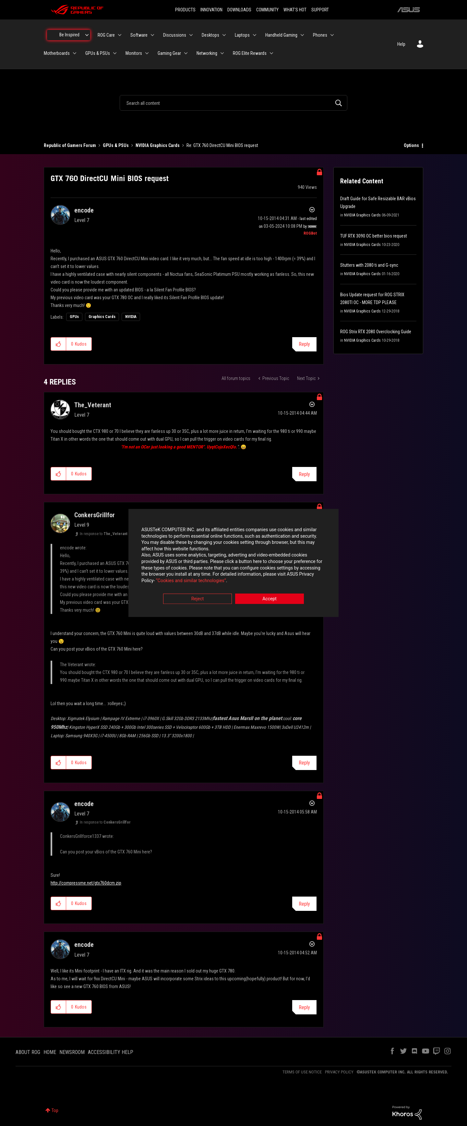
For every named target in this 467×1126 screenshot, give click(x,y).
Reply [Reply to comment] (304, 474)
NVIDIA (131, 316)
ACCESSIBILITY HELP (110, 1052)
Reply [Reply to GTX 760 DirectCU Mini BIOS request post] (304, 344)
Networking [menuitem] (207, 53)
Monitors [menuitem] (134, 53)
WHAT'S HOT (294, 9)
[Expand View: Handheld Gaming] (302, 35)
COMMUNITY (267, 9)
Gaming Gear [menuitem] (169, 53)
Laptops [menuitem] (242, 35)
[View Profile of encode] (84, 210)
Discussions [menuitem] (174, 35)
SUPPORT (320, 9)
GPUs (74, 316)
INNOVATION (211, 9)
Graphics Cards (102, 316)
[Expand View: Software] (152, 35)
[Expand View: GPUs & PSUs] (115, 53)
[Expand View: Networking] (222, 53)
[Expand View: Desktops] (224, 35)
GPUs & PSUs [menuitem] (97, 53)
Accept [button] (269, 599)
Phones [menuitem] (320, 35)
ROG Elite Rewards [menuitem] (250, 53)
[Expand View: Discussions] (191, 35)
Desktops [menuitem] (210, 35)
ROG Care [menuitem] (106, 35)
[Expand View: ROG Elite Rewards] (271, 53)
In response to (103, 534)
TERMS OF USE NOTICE (302, 1072)
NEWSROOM (72, 1052)
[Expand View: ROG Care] (119, 35)
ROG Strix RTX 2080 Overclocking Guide (375, 331)
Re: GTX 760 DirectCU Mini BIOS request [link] (222, 145)
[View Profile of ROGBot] (310, 233)
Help (401, 44)
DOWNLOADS (239, 9)
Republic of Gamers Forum (70, 145)
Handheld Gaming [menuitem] (281, 35)
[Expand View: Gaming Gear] (186, 53)
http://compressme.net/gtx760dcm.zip (86, 883)
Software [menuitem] (139, 35)
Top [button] (55, 1110)
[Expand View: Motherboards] (74, 53)
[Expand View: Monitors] (147, 53)
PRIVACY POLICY (339, 1072)
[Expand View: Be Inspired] (87, 35)
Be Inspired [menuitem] (69, 34)
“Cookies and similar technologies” (191, 580)
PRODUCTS (185, 9)
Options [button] (411, 145)
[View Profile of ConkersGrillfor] (94, 515)
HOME (49, 1052)
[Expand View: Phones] (332, 35)
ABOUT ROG (28, 1052)
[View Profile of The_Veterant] (92, 405)
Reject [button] (197, 599)
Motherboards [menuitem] (57, 53)
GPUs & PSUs (116, 145)
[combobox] (233, 103)
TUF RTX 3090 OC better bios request (373, 236)
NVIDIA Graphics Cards (158, 145)
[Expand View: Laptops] (254, 35)
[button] (58, 343)
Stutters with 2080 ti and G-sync (369, 265)
